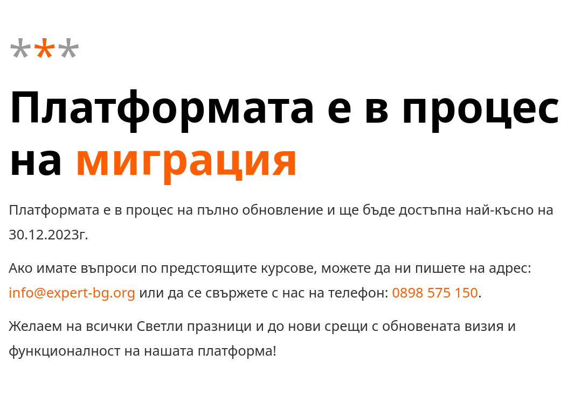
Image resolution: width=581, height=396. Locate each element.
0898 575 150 (435, 292)
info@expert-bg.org (72, 292)
